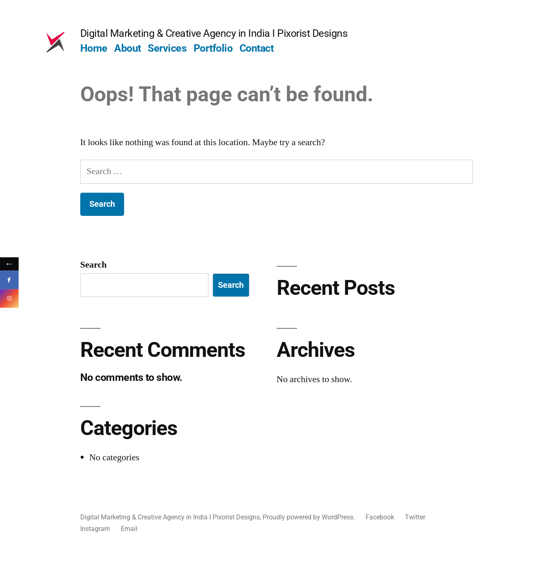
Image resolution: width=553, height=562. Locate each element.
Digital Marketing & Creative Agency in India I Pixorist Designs (214, 33)
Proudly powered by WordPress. (310, 517)
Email (129, 529)
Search (93, 264)
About (127, 48)
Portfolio (213, 48)
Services (167, 48)
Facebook (380, 517)
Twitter (415, 517)
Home (94, 48)
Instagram (95, 529)
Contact (256, 48)
